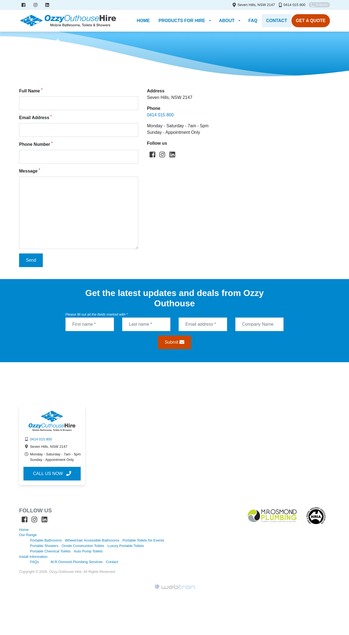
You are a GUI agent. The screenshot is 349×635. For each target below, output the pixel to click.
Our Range (28, 535)
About (226, 20)
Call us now (52, 473)
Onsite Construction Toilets (83, 546)
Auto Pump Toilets (88, 551)
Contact (276, 20)
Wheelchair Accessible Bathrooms (92, 540)
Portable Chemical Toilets (50, 551)
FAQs (34, 562)
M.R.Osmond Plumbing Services (77, 562)
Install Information (33, 557)
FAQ (252, 20)
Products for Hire (181, 20)
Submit (174, 342)
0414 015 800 (294, 5)
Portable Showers (44, 546)
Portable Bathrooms (46, 540)
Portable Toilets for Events (143, 540)
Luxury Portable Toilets (125, 546)
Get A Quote (311, 20)
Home (24, 50)
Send (31, 260)
